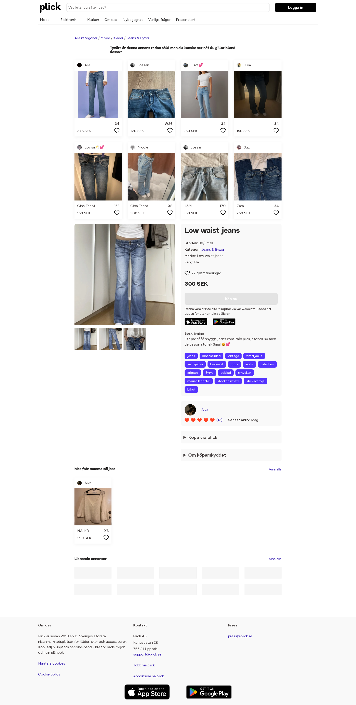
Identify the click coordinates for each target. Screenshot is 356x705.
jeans (191, 356)
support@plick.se (147, 654)
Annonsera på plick (148, 676)
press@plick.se (240, 636)
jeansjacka (195, 364)
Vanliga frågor (159, 19)
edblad (226, 373)
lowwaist (216, 364)
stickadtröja (255, 381)
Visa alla (275, 469)
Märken (93, 19)
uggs (234, 364)
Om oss (110, 19)
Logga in (295, 7)
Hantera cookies (51, 663)
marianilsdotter (198, 381)
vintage (233, 356)
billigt (191, 389)
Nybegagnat (133, 19)
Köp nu (231, 299)
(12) (219, 420)
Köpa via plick (202, 437)
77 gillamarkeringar (206, 273)
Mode (44, 19)
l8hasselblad (211, 356)
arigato (192, 373)
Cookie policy (49, 674)
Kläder (118, 38)
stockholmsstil (228, 381)
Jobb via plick (144, 665)
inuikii (249, 364)
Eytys (209, 373)
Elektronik (68, 19)
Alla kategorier (85, 38)
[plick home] (50, 7)
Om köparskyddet (207, 455)
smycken (244, 373)
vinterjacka (254, 356)
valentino (267, 364)
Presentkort (185, 19)
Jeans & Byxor (137, 38)
